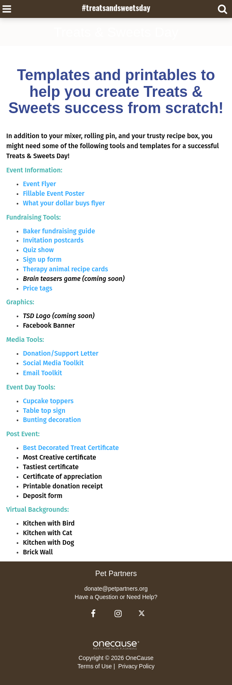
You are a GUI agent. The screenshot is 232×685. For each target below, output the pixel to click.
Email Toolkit (42, 373)
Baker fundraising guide (59, 231)
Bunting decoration (52, 420)
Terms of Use (94, 666)
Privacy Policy (136, 666)
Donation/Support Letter (60, 353)
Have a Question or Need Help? (116, 597)
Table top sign (44, 411)
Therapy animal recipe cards (65, 269)
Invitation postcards (53, 240)
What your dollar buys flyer (64, 203)
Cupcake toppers (48, 401)
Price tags (37, 288)
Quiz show (38, 250)
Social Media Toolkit (53, 363)
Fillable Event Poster (54, 193)
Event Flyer (39, 184)
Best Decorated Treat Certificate (71, 448)
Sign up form (42, 259)
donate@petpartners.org (116, 588)
